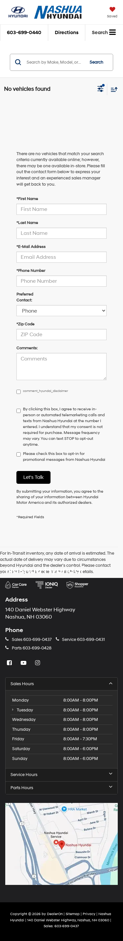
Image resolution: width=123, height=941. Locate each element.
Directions (66, 33)
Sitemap (73, 914)
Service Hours (61, 774)
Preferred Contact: (24, 297)
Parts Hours (61, 787)
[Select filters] (100, 89)
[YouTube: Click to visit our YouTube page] (24, 663)
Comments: (27, 348)
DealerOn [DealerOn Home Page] (55, 914)
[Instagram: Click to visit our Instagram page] (38, 663)
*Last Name (27, 222)
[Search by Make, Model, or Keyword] (54, 62)
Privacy (89, 914)
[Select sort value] (112, 89)
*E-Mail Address (31, 246)
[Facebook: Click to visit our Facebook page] (10, 663)
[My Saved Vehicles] (112, 13)
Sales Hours (61, 683)
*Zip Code (25, 324)
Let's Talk (33, 477)
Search (96, 62)
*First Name (27, 198)
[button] (24, 32)
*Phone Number (30, 270)
